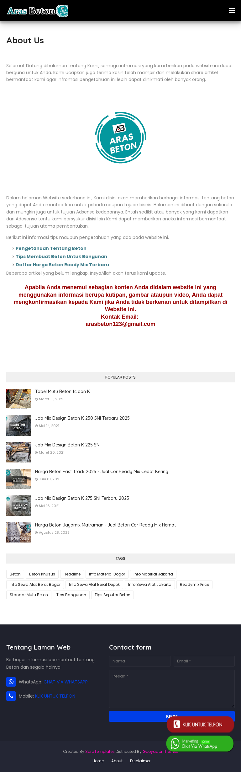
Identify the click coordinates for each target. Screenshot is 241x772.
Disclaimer (140, 761)
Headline (72, 574)
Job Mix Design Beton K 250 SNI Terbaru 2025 (82, 418)
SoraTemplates (100, 751)
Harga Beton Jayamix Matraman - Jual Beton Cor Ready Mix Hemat (105, 525)
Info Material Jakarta (153, 574)
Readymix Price (194, 584)
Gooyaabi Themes (160, 751)
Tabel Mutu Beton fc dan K (62, 391)
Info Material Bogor (107, 574)
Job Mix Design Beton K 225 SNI (68, 445)
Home (98, 761)
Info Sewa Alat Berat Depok (94, 584)
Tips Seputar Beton (112, 594)
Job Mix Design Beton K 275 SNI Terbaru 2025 (82, 498)
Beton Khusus (42, 574)
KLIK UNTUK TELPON (55, 696)
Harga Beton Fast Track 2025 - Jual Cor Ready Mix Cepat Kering (101, 471)
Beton (15, 574)
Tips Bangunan (71, 594)
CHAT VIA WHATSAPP (66, 682)
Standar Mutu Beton (29, 594)
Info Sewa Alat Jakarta (149, 584)
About (117, 761)
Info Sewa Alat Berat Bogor (35, 584)
